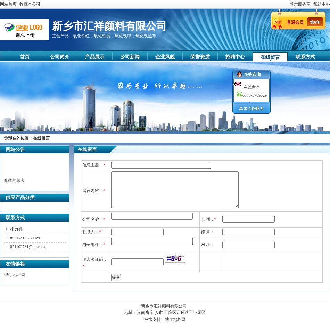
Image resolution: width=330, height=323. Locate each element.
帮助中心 (321, 4)
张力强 (16, 229)
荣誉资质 (200, 57)
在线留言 (270, 57)
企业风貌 (165, 57)
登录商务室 (301, 4)
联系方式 (305, 57)
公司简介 (59, 57)
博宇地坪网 (15, 274)
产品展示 (95, 57)
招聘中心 (235, 57)
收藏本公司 (29, 4)
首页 (25, 57)
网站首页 (8, 4)
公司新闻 (130, 57)
